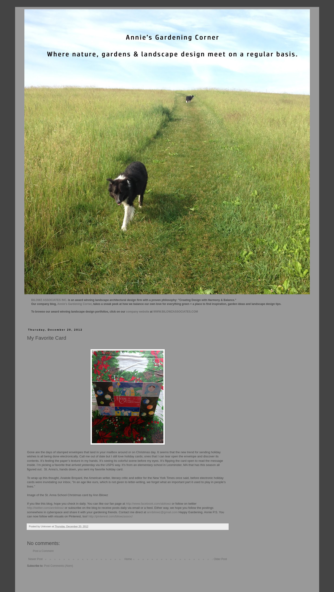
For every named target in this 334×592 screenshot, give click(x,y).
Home (128, 559)
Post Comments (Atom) (58, 565)
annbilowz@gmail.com (162, 512)
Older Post (220, 559)
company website (137, 311)
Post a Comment (43, 551)
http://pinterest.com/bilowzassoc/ (110, 516)
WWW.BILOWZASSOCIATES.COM (175, 311)
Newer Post (35, 559)
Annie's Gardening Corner (74, 304)
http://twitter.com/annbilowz (45, 508)
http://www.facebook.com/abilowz (148, 503)
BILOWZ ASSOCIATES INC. (49, 300)
